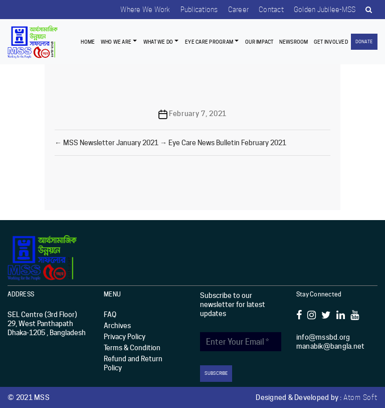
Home (88, 42)
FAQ (110, 315)
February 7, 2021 (198, 114)
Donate (363, 41)
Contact (271, 10)
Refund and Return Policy (133, 363)
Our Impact (259, 42)
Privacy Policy (124, 337)
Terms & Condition (132, 348)
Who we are (116, 42)
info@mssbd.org (323, 337)
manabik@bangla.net (330, 346)
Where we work (145, 10)
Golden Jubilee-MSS (325, 10)
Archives (117, 326)
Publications (199, 10)
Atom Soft (360, 397)
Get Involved (331, 42)
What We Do (158, 42)
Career (238, 10)
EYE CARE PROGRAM (209, 42)
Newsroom (293, 42)
